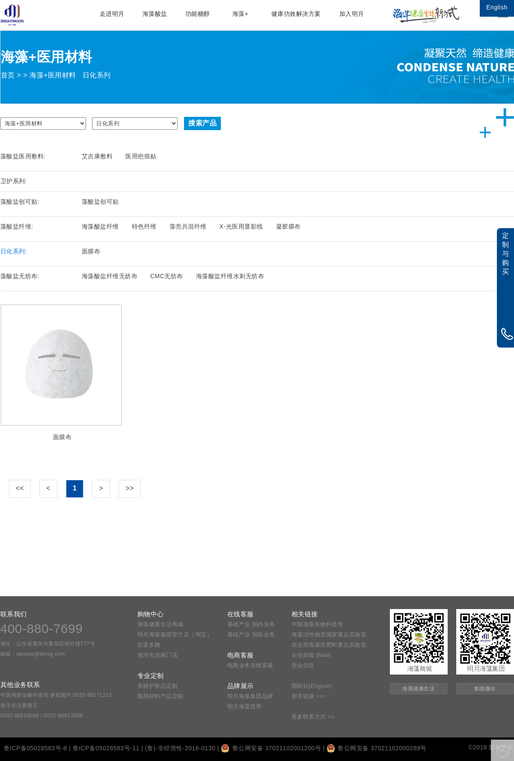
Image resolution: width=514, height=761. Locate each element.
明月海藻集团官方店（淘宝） (175, 634)
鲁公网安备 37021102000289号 (377, 748)
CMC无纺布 (166, 276)
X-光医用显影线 (241, 226)
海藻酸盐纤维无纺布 (110, 276)
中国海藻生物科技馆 (317, 624)
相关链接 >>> (309, 696)
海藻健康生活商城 (160, 624)
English (496, 7)
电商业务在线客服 (250, 665)
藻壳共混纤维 (188, 226)
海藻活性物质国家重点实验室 (329, 634)
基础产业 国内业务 (251, 624)
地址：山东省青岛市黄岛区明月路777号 (47, 644)
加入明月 (351, 13)
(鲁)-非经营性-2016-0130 (180, 748)
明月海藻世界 (244, 706)
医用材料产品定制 (160, 696)
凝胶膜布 (288, 226)
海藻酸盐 (155, 13)
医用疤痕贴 (141, 156)
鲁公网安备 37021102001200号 (271, 748)
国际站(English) (312, 686)
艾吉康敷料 (97, 156)
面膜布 (91, 251)
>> (129, 488)
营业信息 (303, 665)
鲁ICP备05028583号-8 (35, 748)
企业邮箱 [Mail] (311, 655)
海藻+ (240, 13)
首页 (8, 75)
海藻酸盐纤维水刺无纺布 (230, 276)
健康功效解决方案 (296, 13)
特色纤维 (144, 226)
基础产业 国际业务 (251, 634)
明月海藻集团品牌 (250, 696)
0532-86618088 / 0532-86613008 (41, 716)
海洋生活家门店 (157, 655)
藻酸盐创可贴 (100, 201)
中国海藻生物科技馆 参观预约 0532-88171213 (56, 695)
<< (20, 488)
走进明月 (112, 13)
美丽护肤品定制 (157, 686)
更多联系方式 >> (313, 716)
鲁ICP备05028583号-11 (106, 748)
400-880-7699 (41, 628)
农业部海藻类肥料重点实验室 (329, 645)
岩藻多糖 (148, 645)
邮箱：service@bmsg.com (32, 654)
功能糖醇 (197, 13)
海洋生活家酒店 (19, 705)
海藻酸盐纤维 (100, 226)
